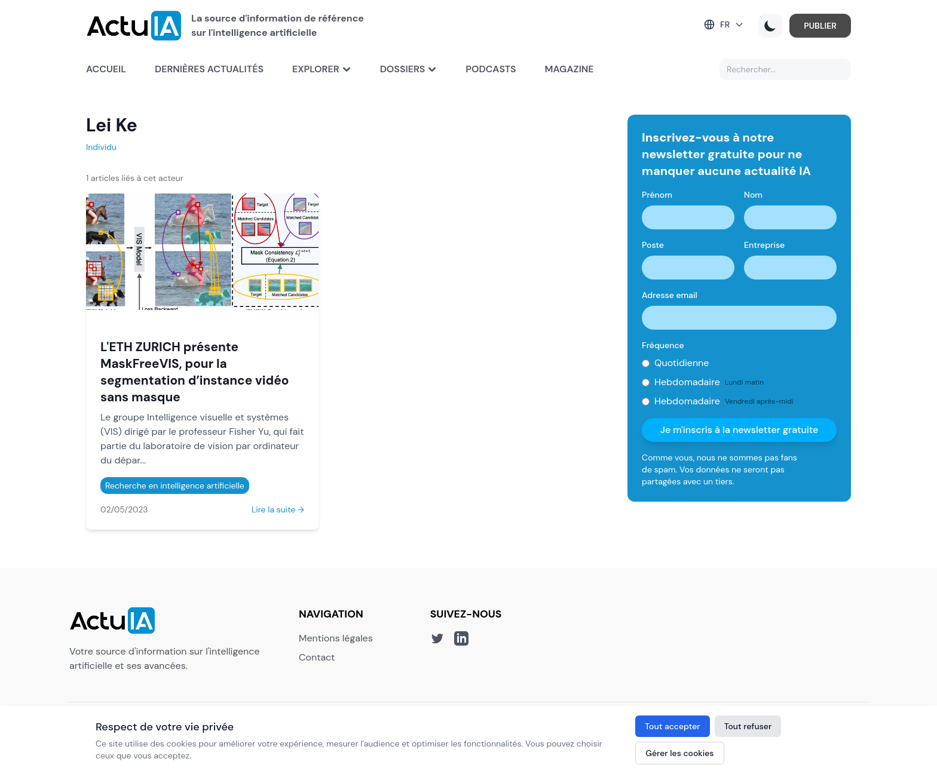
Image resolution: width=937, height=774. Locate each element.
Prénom (657, 194)
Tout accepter (672, 726)
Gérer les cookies (679, 753)
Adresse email (669, 295)
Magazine (569, 69)
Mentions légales (336, 638)
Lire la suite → (278, 509)
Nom (753, 194)
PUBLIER (820, 25)
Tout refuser (748, 726)
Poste (653, 244)
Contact (317, 657)
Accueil (106, 69)
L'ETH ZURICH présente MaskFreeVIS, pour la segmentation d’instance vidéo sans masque (194, 372)
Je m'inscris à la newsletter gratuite (739, 429)
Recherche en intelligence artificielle (174, 485)
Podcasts (491, 69)
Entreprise (764, 244)
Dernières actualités (209, 69)
